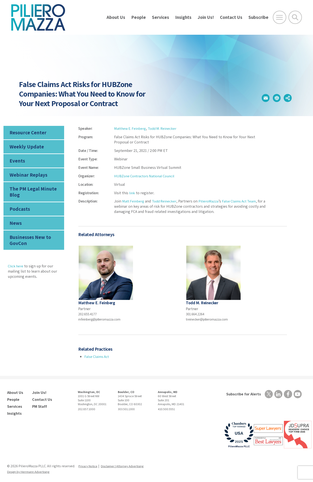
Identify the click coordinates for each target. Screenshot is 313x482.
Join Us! (206, 17)
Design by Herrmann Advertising (31, 469)
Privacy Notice (88, 463)
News (15, 229)
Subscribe (258, 17)
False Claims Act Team (243, 201)
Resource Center (27, 133)
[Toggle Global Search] (295, 17)
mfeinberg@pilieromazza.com (102, 319)
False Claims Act (97, 356)
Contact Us (231, 17)
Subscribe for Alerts (242, 394)
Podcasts (19, 214)
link (132, 192)
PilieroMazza (211, 201)
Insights (183, 17)
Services (160, 17)
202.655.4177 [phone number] (88, 313)
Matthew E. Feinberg (131, 128)
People (138, 17)
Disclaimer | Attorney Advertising (127, 463)
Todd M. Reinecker (165, 128)
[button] (259, 98)
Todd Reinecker (166, 201)
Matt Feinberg (133, 201)
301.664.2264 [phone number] (196, 313)
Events (17, 163)
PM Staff (39, 405)
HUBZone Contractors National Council (146, 175)
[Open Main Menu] (279, 17)
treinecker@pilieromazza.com (210, 319)
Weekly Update (26, 148)
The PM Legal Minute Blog (31, 196)
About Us (116, 17)
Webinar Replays (27, 178)
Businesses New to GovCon (29, 247)
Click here (16, 273)
